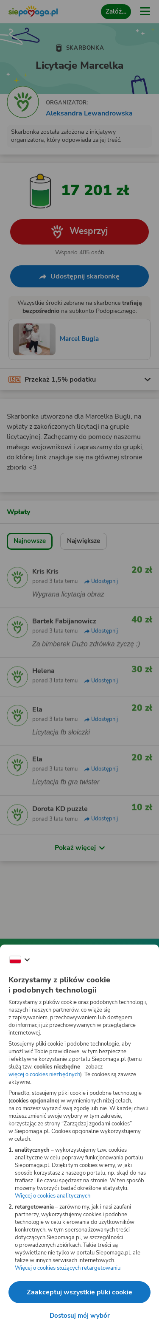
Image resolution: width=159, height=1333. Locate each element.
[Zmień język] (19, 960)
